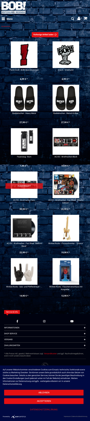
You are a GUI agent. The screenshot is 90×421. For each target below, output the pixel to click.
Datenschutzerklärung (44, 409)
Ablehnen (43, 392)
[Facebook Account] (17, 321)
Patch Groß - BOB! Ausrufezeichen (24, 70)
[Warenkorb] (85, 19)
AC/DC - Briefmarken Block (65, 156)
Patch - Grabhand (65, 70)
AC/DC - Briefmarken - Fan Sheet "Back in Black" (24, 245)
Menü (7, 19)
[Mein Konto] (79, 19)
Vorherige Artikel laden (45, 34)
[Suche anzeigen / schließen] (72, 19)
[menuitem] (7, 19)
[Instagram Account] (44, 321)
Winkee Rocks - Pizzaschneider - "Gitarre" (65, 243)
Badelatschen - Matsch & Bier (65, 113)
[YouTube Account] (72, 321)
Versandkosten (50, 353)
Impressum (67, 416)
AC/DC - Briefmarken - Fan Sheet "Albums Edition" (65, 201)
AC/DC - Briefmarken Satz (24, 200)
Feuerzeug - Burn (24, 156)
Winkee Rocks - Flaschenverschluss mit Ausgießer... (65, 288)
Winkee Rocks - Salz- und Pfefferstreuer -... (24, 286)
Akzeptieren (44, 401)
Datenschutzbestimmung (79, 416)
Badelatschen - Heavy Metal (24, 113)
